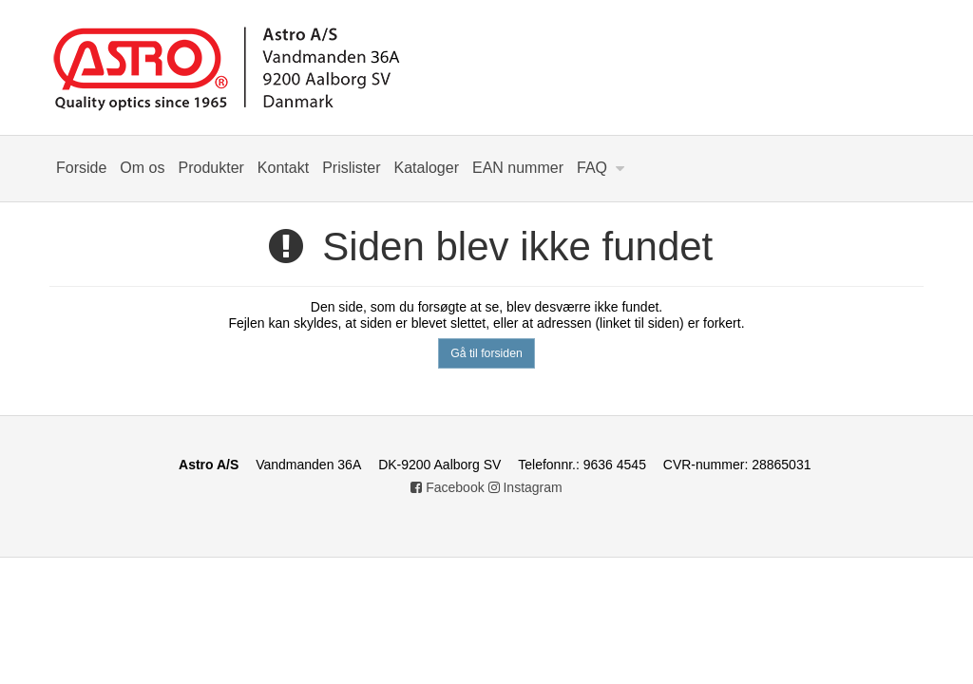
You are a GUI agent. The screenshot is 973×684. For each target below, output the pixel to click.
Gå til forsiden (486, 353)
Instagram (525, 487)
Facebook (447, 487)
